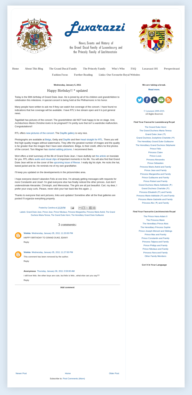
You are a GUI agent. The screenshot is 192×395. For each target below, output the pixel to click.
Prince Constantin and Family (155, 238)
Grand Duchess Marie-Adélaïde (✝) (155, 185)
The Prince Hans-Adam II (155, 216)
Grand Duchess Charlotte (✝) (155, 188)
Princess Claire (155, 152)
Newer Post (21, 373)
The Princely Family (94, 68)
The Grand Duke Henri (60, 215)
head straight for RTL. (92, 139)
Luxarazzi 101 (150, 68)
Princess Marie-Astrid (96, 212)
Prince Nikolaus (60, 212)
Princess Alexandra (155, 159)
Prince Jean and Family (155, 170)
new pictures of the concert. (40, 133)
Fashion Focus (60, 74)
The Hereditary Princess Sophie (155, 227)
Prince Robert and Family (155, 181)
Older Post (114, 373)
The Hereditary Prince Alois (155, 223)
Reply (26, 242)
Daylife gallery (67, 133)
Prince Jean (47, 212)
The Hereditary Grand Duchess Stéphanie (155, 145)
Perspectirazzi (172, 68)
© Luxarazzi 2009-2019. (154, 111)
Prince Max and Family (155, 234)
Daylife (66, 139)
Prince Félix (155, 149)
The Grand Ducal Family (63, 68)
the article (101, 156)
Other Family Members (155, 256)
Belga (48, 139)
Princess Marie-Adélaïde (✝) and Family (155, 196)
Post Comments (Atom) (74, 378)
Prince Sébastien (156, 163)
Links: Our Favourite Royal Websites (119, 74)
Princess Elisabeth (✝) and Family (155, 192)
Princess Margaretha (76, 212)
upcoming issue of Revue (67, 162)
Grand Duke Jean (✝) (155, 134)
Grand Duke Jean (33, 212)
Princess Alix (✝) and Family (155, 203)
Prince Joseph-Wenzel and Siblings (155, 231)
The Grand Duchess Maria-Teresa (156, 130)
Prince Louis (155, 156)
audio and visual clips (46, 159)
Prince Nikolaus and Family (155, 249)
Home (15, 68)
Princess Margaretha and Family (155, 174)
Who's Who (118, 68)
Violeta (27, 233)
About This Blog (34, 68)
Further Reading (83, 74)
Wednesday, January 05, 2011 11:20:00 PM (52, 233)
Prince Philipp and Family (155, 245)
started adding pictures (60, 149)
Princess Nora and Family (155, 252)
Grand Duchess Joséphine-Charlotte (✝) (155, 138)
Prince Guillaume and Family (155, 177)
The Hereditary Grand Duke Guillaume (87, 215)
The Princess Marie (155, 220)
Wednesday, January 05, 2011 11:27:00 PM (52, 252)
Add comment (67, 287)
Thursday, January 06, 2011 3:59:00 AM (56, 271)
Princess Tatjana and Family (155, 242)
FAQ (133, 68)
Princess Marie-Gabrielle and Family (155, 199)
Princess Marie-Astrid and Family (155, 167)
